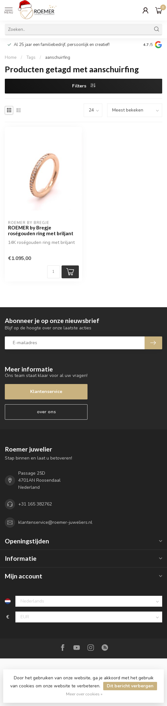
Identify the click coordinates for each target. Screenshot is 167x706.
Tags (31, 57)
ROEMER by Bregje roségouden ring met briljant (40, 230)
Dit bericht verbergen (130, 686)
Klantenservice (46, 392)
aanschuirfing (57, 57)
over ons (46, 412)
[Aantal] (53, 271)
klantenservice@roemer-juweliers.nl (55, 522)
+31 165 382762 (35, 504)
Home (11, 57)
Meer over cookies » (84, 694)
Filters (83, 86)
